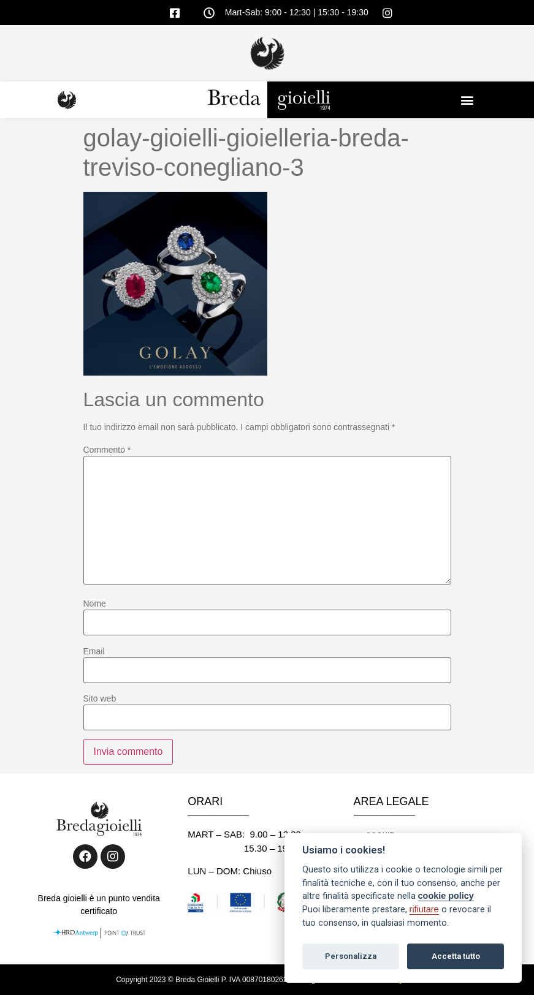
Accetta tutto (456, 956)
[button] (467, 99)
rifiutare (424, 909)
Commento (107, 449)
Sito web (99, 698)
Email (94, 651)
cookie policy (446, 896)
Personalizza (350, 956)
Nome (94, 603)
